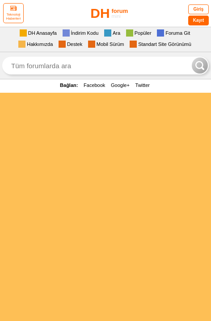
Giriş (199, 9)
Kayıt (198, 20)
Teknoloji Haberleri (13, 13)
